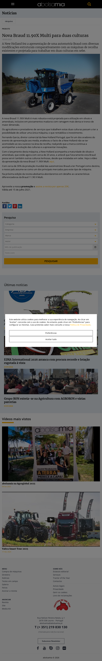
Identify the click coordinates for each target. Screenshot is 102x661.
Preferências (51, 333)
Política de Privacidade (80, 325)
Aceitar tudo (51, 339)
